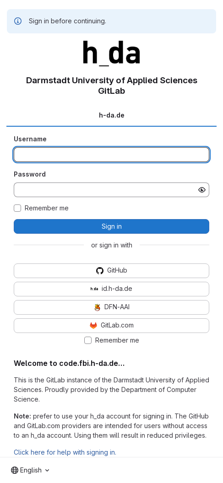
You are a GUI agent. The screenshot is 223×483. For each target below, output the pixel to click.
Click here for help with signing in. (65, 452)
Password (30, 174)
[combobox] (30, 470)
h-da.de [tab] (112, 115)
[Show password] (202, 189)
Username (30, 139)
